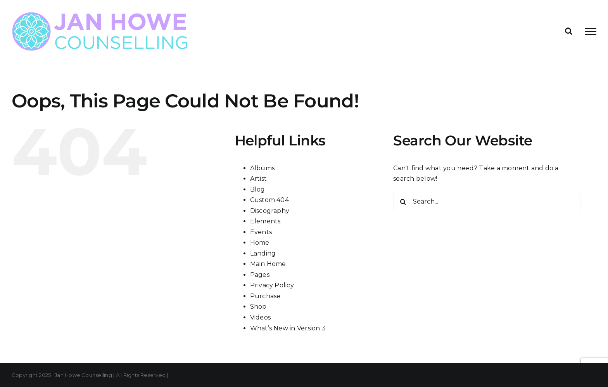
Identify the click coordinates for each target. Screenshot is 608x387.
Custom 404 (269, 200)
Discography (270, 210)
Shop (258, 306)
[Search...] (486, 201)
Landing (263, 253)
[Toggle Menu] (591, 31)
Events (261, 232)
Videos (260, 317)
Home (259, 242)
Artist (258, 178)
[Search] (403, 201)
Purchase (265, 296)
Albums (262, 168)
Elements (265, 221)
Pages (259, 274)
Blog (257, 189)
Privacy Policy (272, 285)
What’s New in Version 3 (288, 328)
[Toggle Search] (568, 31)
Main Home (268, 264)
